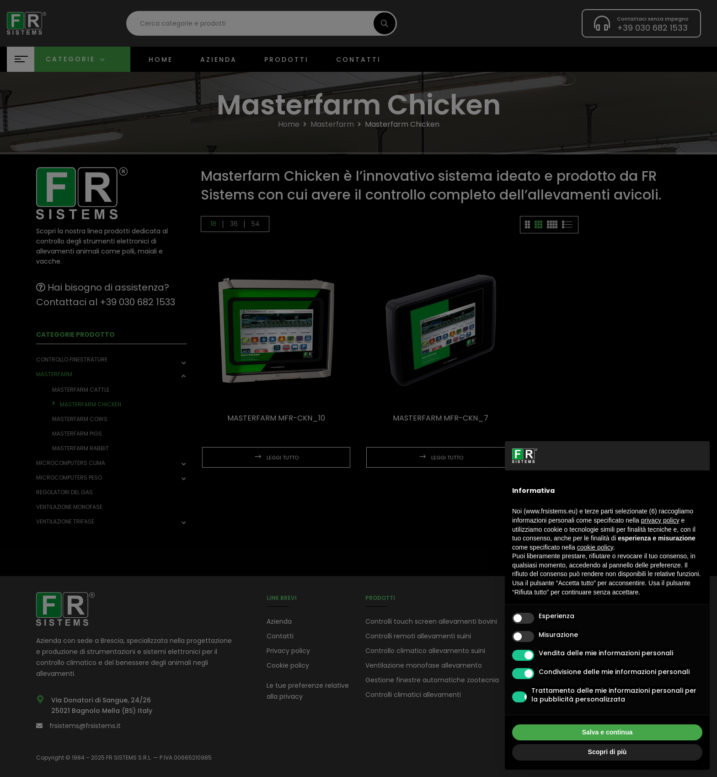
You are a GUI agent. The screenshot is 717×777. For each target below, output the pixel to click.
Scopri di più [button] (607, 751)
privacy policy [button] (660, 520)
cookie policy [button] (595, 547)
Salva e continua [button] (607, 732)
